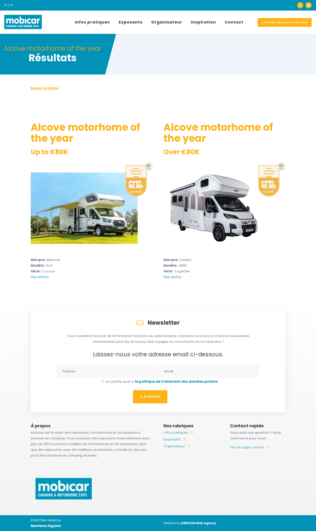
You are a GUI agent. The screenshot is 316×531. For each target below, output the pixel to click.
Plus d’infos (40, 277)
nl (11, 5)
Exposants (130, 22)
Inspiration (203, 22)
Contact (234, 22)
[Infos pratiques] (177, 432)
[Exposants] (174, 439)
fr (5, 5)
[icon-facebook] (301, 5)
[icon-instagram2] (308, 5)
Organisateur (166, 22)
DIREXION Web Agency (198, 523)
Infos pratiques (92, 22)
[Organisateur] (176, 446)
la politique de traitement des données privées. (177, 381)
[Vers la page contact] (249, 447)
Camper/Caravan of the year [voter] (284, 22)
